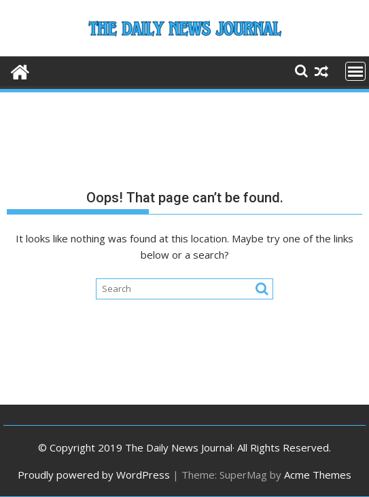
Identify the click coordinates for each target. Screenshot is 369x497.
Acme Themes (317, 474)
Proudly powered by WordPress (94, 474)
